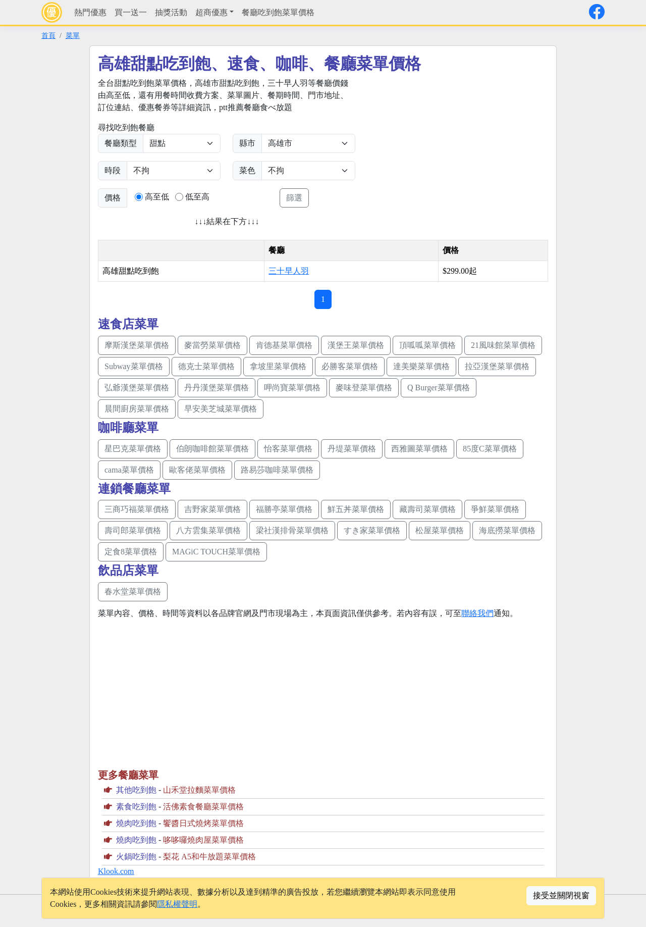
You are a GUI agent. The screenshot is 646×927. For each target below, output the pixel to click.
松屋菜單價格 (439, 530)
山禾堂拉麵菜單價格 (199, 790)
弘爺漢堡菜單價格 (136, 387)
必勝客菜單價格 (349, 366)
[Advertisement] (452, 148)
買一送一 (131, 12)
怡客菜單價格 (288, 448)
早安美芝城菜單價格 (220, 408)
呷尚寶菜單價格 (292, 387)
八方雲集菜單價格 (208, 530)
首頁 (48, 35)
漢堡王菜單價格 (356, 345)
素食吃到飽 (136, 806)
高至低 (157, 196)
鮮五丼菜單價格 (356, 509)
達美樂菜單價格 (421, 366)
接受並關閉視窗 (561, 895)
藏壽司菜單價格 (427, 509)
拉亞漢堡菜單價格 (497, 366)
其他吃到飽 (136, 790)
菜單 (73, 35)
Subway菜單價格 (133, 366)
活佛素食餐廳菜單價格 (203, 806)
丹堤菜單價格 (352, 448)
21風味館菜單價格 (503, 345)
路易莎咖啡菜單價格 (277, 470)
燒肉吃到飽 (136, 823)
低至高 (197, 196)
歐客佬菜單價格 (197, 470)
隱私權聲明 (177, 904)
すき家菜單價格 (372, 530)
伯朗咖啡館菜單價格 (212, 448)
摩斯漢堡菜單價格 (136, 345)
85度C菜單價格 (490, 448)
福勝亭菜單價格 (284, 509)
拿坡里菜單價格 (278, 366)
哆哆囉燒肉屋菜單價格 (203, 840)
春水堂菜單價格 (132, 591)
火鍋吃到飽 (136, 856)
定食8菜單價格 (130, 551)
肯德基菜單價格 (284, 345)
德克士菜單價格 (206, 366)
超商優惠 (211, 12)
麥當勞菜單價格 (212, 345)
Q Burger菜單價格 (438, 387)
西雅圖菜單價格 (419, 448)
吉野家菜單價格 (212, 509)
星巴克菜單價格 (132, 448)
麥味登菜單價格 (364, 387)
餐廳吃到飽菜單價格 (278, 12)
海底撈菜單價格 (507, 530)
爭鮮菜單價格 (495, 509)
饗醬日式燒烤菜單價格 (203, 823)
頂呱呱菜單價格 (427, 345)
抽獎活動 (171, 12)
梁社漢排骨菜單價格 (292, 530)
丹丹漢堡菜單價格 (216, 387)
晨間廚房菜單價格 (136, 408)
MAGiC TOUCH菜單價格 (216, 551)
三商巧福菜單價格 (136, 509)
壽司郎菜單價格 (132, 530)
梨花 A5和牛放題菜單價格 (209, 856)
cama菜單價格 (129, 470)
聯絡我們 (477, 613)
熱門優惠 (90, 12)
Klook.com (116, 871)
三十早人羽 (288, 271)
